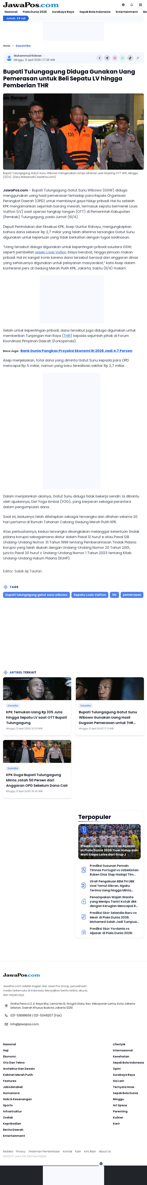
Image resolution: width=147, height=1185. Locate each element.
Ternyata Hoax (123, 1087)
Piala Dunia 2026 (35, 12)
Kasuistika (23, 46)
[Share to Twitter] (107, 58)
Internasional (123, 1050)
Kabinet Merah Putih (18, 1075)
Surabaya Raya (63, 12)
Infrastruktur (12, 1111)
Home (6, 45)
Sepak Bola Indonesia (94, 12)
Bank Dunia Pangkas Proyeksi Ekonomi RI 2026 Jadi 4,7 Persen (76, 350)
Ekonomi (9, 1056)
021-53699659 (20, 1015)
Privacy (21, 1151)
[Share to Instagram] (115, 58)
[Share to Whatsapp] (122, 58)
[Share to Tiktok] (130, 58)
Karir (116, 1124)
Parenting (120, 1111)
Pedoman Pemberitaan (44, 1151)
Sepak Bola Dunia (125, 1093)
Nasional (11, 12)
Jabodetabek (13, 1087)
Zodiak (8, 1117)
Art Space (120, 1105)
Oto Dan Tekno (14, 1062)
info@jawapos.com (24, 1024)
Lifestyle (119, 1044)
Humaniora (11, 1093)
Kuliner (118, 1117)
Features (9, 1081)
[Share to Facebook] (99, 58)
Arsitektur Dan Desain (19, 1069)
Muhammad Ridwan (28, 56)
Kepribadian (12, 1124)
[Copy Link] (138, 58)
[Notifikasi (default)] (132, 5)
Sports (8, 1105)
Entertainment (127, 12)
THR (67, 336)
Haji (5, 1050)
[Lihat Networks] (123, 5)
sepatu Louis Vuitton (50, 252)
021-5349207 (43, 1015)
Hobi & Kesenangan (17, 1099)
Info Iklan (90, 1151)
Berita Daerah (13, 1130)
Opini (117, 1069)
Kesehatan (121, 1056)
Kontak (67, 1151)
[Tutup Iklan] (101, 1163)
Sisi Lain (118, 1081)
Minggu (118, 1099)
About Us (105, 1151)
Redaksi (8, 1151)
